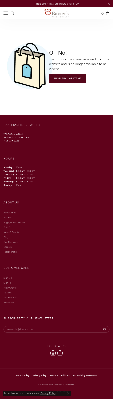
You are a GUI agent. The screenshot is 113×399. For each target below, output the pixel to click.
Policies (7, 292)
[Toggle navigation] (6, 13)
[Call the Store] (11, 140)
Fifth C (6, 227)
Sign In (7, 283)
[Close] (109, 4)
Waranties (8, 302)
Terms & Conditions (60, 375)
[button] (12, 13)
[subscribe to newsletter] (104, 329)
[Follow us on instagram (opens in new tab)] (53, 353)
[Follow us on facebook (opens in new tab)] (60, 353)
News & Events (11, 232)
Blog (5, 237)
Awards (7, 217)
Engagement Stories (14, 222)
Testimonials (10, 252)
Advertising (9, 212)
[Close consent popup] (68, 393)
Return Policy (22, 375)
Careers (7, 247)
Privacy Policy (39, 375)
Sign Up (7, 278)
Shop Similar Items (68, 78)
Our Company (11, 242)
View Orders (9, 287)
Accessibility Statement (85, 375)
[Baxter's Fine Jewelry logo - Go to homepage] (56, 13)
